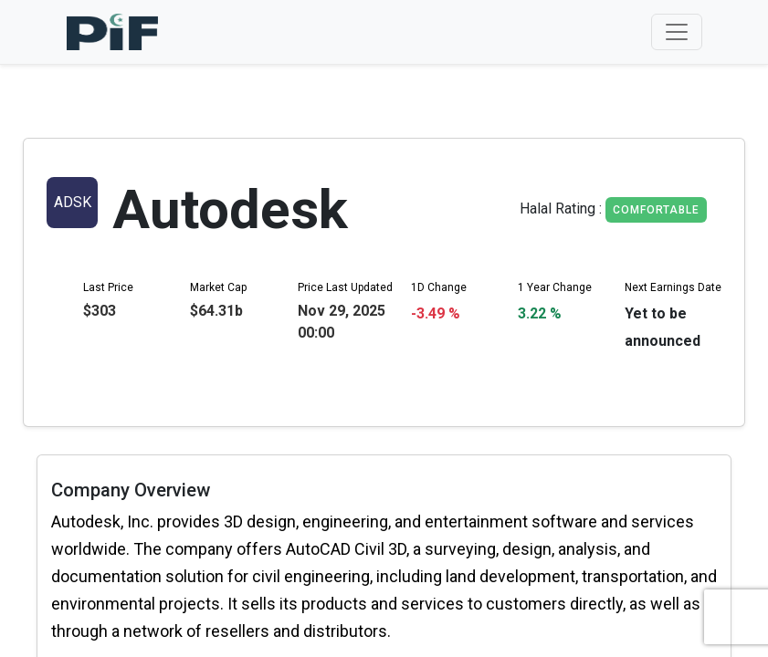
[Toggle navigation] (676, 32)
